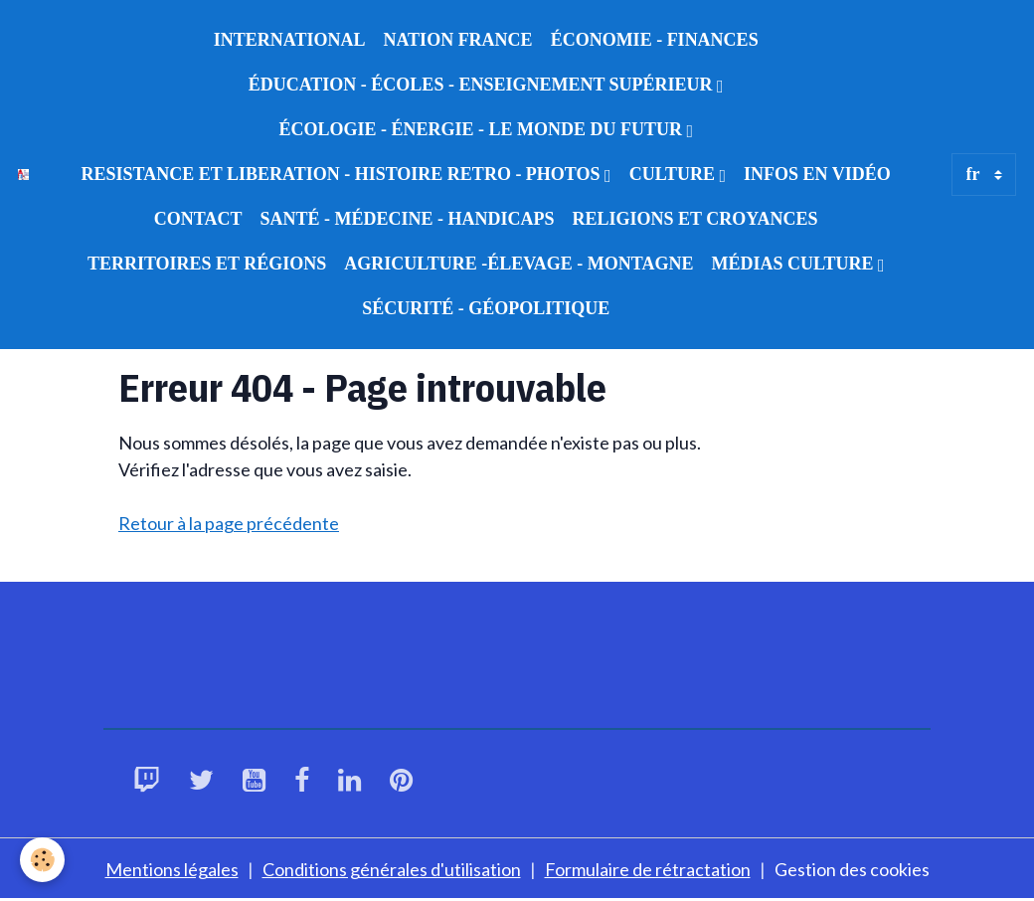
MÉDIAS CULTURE (795, 263)
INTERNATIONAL (290, 40)
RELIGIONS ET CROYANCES (695, 219)
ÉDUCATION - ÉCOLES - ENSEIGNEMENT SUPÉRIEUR (483, 84)
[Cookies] (42, 859)
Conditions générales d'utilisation (391, 869)
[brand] (23, 174)
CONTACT (198, 219)
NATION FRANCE (457, 40)
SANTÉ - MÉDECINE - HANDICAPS (406, 219)
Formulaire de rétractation (648, 869)
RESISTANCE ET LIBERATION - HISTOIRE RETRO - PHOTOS (343, 174)
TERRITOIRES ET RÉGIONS (206, 263)
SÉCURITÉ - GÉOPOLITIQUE (485, 308)
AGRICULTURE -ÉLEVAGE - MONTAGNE (518, 263)
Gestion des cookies (852, 869)
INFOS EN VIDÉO (817, 174)
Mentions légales (172, 869)
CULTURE (674, 174)
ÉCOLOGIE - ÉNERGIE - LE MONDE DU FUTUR (482, 129)
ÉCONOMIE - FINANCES (655, 40)
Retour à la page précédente (228, 523)
